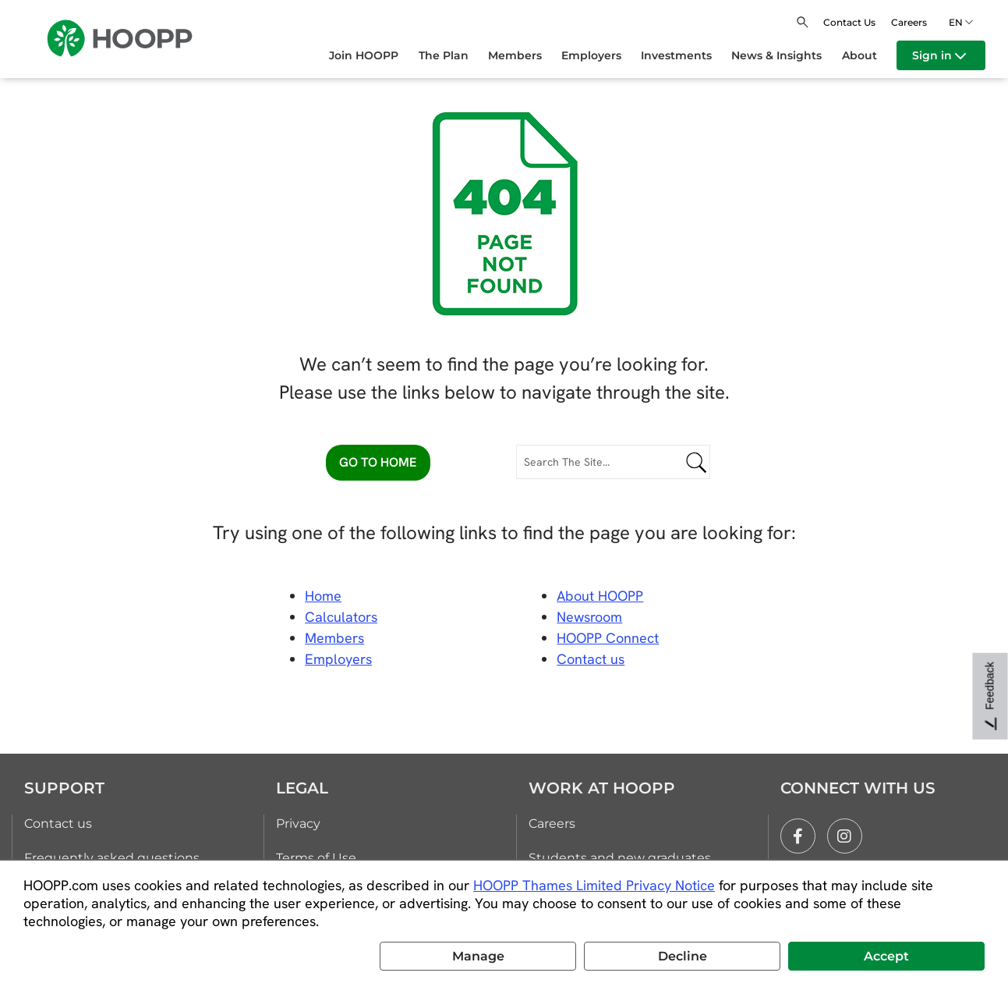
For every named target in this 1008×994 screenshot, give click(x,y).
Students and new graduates (620, 857)
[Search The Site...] (613, 462)
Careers (909, 22)
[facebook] (797, 836)
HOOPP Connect (608, 638)
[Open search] (802, 22)
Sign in (939, 55)
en (958, 22)
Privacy (298, 823)
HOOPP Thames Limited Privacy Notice (594, 885)
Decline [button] (682, 956)
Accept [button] (886, 956)
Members (334, 638)
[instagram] (844, 836)
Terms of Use (316, 857)
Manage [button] (478, 956)
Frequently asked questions (112, 857)
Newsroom (589, 617)
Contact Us (849, 22)
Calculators (341, 617)
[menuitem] (373, 55)
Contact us (58, 823)
